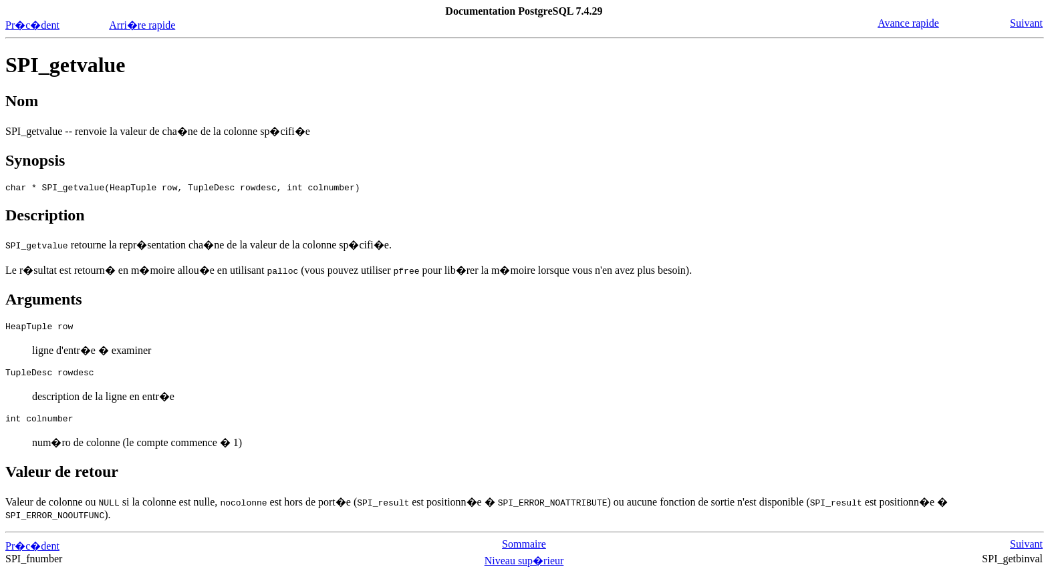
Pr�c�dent (32, 25)
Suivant (1026, 23)
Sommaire (524, 552)
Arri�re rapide (142, 25)
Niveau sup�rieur (524, 568)
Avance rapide (908, 23)
